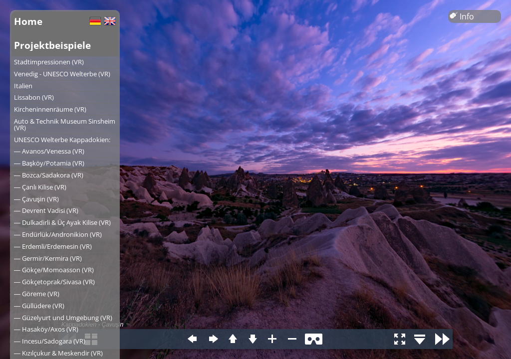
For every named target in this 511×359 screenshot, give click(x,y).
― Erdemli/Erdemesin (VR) (53, 246)
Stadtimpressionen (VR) (49, 61)
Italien (23, 85)
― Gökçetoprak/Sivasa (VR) (54, 281)
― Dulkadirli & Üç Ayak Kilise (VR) (62, 222)
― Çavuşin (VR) (36, 198)
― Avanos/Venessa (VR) (49, 151)
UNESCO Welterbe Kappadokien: (62, 139)
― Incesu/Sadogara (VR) (49, 341)
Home (28, 21)
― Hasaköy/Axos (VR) (46, 329)
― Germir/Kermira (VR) (48, 258)
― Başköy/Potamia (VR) (49, 163)
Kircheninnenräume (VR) (50, 109)
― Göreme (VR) (36, 293)
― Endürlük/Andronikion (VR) (58, 234)
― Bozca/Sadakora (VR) (48, 175)
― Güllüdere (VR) (39, 305)
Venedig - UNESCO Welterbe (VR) (62, 73)
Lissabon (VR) (34, 97)
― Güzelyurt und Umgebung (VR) (63, 317)
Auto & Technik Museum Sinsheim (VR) (64, 124)
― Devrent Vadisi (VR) (46, 210)
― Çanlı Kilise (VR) (40, 186)
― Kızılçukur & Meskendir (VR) (58, 353)
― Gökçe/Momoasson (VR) (54, 269)
